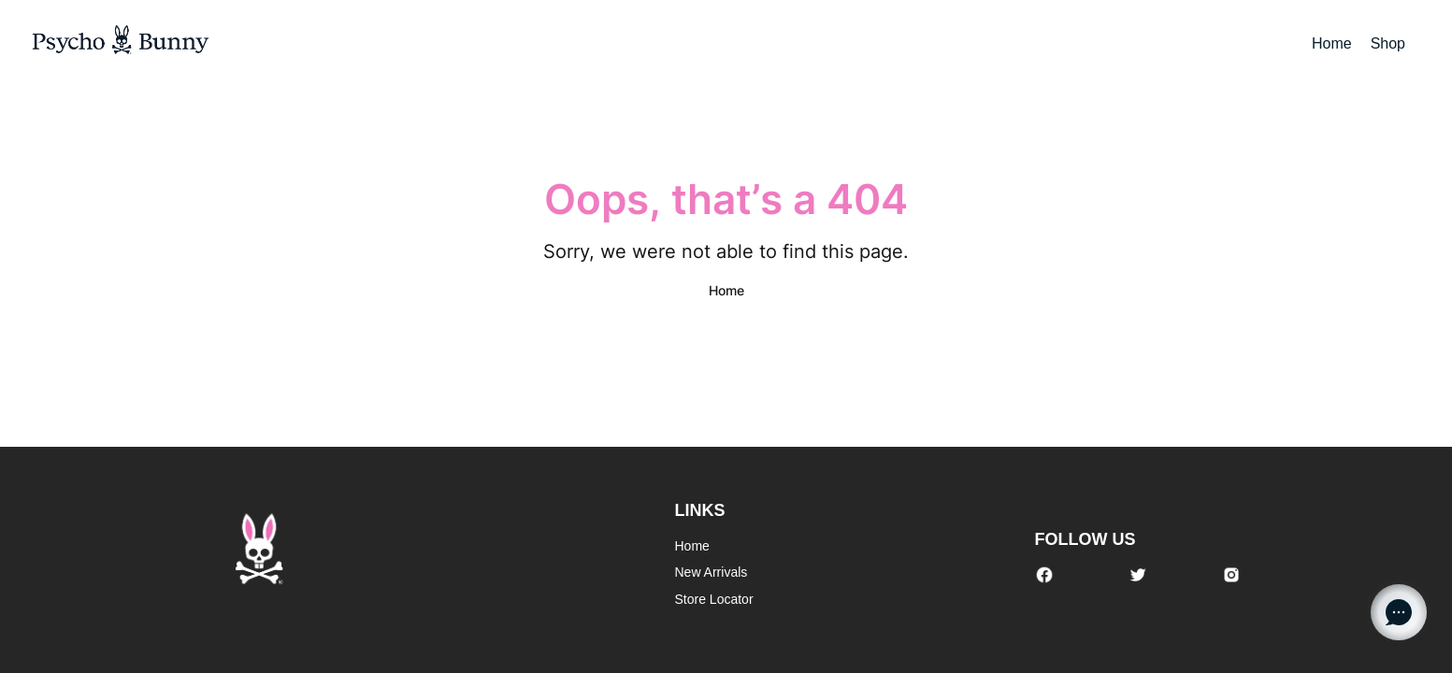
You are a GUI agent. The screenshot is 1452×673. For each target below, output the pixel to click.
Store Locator (714, 599)
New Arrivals (711, 572)
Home (1332, 43)
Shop (1388, 43)
